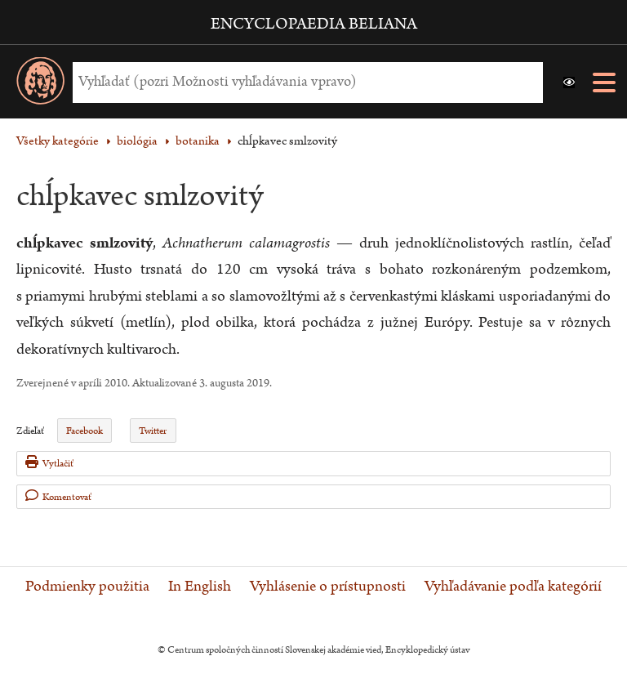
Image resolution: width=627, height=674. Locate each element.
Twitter (153, 431)
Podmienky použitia (87, 586)
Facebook (84, 431)
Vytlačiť (49, 463)
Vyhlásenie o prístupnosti (328, 586)
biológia (137, 141)
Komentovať (58, 496)
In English (199, 586)
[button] (569, 82)
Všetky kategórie (57, 141)
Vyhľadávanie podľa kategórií (513, 586)
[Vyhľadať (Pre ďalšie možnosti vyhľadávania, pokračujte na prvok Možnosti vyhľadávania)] (304, 82)
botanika (198, 141)
